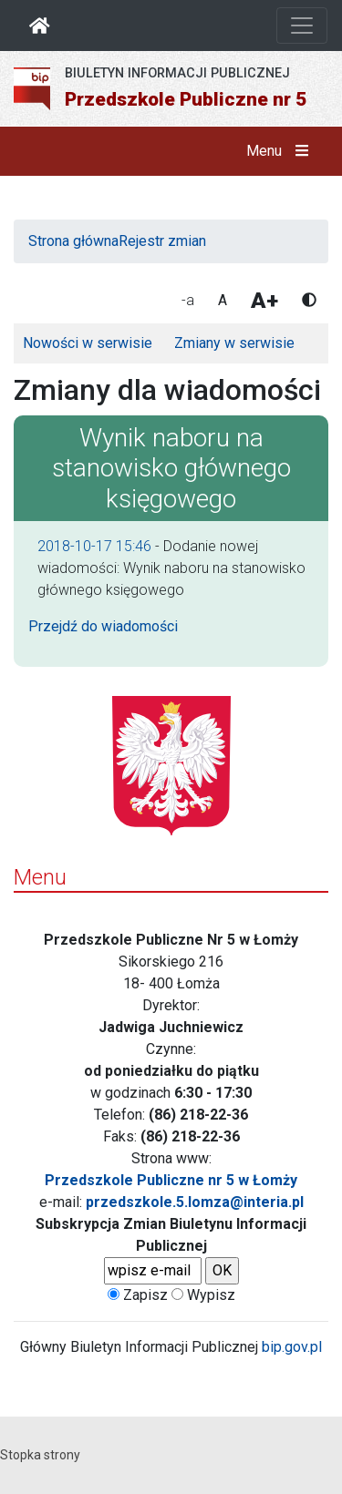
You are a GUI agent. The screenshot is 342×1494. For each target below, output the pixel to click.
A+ (264, 300)
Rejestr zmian (162, 241)
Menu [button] (281, 151)
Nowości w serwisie (87, 343)
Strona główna (73, 241)
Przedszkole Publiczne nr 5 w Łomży (171, 1180)
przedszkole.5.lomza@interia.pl (195, 1202)
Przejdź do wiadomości (103, 626)
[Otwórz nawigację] (301, 25)
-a (187, 300)
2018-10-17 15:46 (94, 546)
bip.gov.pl (292, 1347)
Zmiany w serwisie (234, 343)
